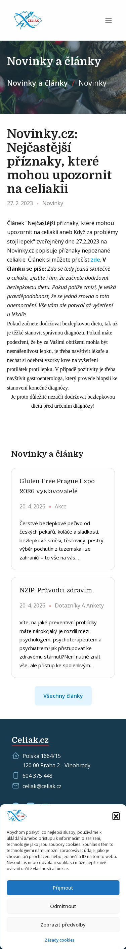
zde (95, 259)
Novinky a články (37, 83)
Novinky (93, 83)
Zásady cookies (60, 940)
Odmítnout (63, 906)
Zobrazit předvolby (63, 924)
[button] (116, 816)
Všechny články (63, 695)
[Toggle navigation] (108, 20)
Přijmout (63, 887)
